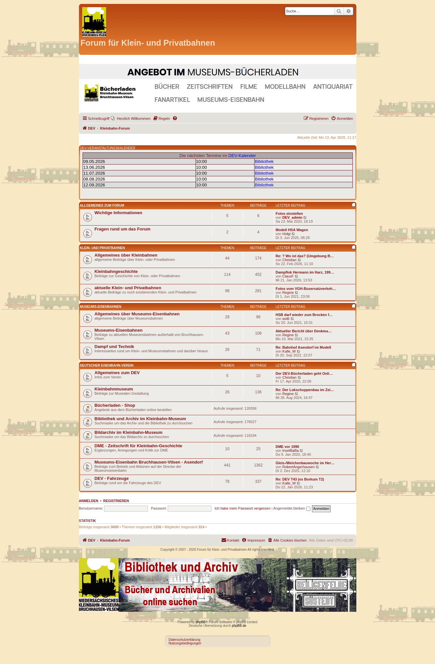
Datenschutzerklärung (184, 639)
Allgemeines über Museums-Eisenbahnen (137, 313)
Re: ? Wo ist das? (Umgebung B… (305, 256)
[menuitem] (130, 118)
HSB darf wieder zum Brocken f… (304, 315)
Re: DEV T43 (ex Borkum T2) (300, 479)
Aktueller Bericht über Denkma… (304, 331)
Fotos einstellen (289, 213)
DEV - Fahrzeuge (112, 478)
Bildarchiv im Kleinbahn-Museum (129, 432)
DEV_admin (292, 217)
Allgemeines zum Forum (102, 205)
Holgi (286, 234)
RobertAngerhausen (298, 467)
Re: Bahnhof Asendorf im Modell (303, 347)
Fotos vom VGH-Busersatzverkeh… (306, 289)
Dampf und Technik (114, 346)
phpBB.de (239, 625)
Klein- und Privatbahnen (102, 248)
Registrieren (116, 501)
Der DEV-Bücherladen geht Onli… (304, 373)
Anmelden (89, 501)
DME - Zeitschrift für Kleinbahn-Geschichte (138, 445)
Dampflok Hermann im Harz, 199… (305, 272)
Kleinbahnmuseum (114, 389)
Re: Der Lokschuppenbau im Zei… (305, 390)
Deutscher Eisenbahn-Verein (106, 365)
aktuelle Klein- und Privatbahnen (128, 287)
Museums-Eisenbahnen (100, 306)
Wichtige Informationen (118, 212)
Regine (288, 292)
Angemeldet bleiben (291, 508)
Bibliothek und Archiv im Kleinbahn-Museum (140, 418)
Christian (289, 260)
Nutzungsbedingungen (185, 643)
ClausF (288, 276)
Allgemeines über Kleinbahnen (126, 255)
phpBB (201, 622)
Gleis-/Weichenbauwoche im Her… (305, 463)
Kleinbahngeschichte (116, 271)
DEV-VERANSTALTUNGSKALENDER (107, 148)
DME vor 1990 (287, 447)
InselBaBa (290, 450)
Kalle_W (289, 351)
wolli (285, 319)
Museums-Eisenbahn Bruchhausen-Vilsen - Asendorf (149, 462)
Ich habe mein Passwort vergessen (243, 508)
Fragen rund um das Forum (122, 229)
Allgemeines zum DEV (117, 372)
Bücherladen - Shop (115, 405)
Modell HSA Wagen (292, 230)
